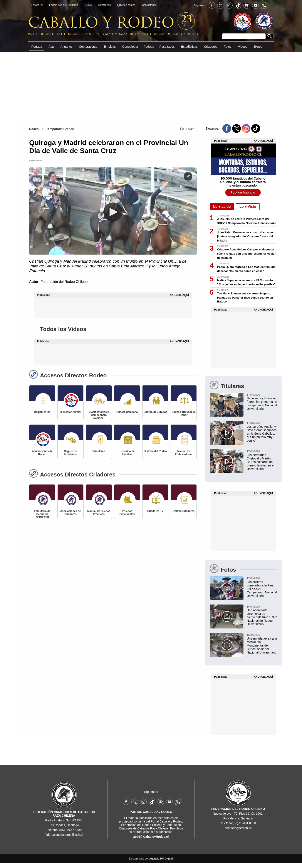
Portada (36, 46)
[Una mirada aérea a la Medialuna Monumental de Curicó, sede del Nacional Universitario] (243, 643)
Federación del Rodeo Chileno (63, 282)
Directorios (104, 5)
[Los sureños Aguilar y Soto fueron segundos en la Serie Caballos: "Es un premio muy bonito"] (243, 431)
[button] (112, 212)
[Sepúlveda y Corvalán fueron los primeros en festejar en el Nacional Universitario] (243, 401)
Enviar (190, 129)
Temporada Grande (60, 129)
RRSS (88, 5)
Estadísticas (189, 46)
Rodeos (148, 46)
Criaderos (210, 46)
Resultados (166, 46)
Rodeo (34, 129)
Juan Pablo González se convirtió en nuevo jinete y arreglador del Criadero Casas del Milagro (246, 236)
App (51, 46)
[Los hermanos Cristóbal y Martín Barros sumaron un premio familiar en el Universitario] (243, 460)
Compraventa (88, 46)
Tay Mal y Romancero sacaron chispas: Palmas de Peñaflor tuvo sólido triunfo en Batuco (245, 297)
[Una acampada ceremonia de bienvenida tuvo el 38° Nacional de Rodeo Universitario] (243, 615)
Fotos (228, 46)
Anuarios (66, 46)
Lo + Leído (222, 206)
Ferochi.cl (37, 5)
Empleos (110, 46)
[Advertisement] (151, 84)
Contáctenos (149, 5)
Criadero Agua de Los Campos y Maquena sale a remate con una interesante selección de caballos (246, 253)
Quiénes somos (126, 5)
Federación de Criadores (63, 5)
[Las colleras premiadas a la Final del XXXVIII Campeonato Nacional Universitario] (243, 587)
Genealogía (130, 46)
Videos (242, 46)
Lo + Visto (247, 206)
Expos (258, 46)
